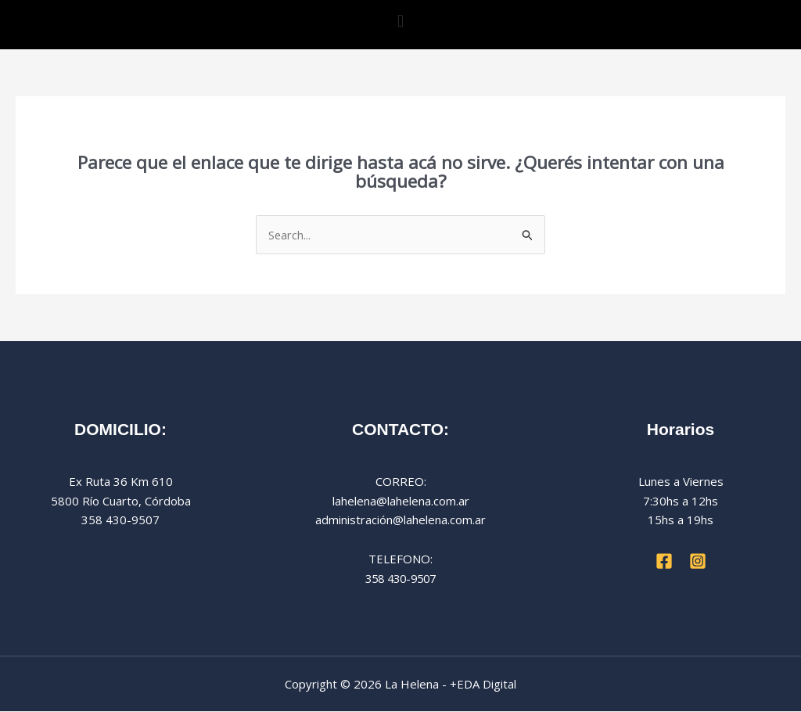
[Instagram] (697, 561)
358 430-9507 (400, 578)
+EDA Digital (483, 684)
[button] (400, 21)
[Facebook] (664, 561)
